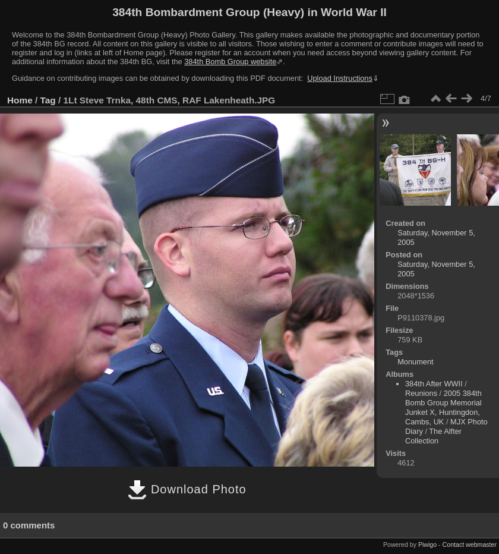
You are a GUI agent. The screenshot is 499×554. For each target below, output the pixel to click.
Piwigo (427, 544)
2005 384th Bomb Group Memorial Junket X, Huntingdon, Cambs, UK (443, 407)
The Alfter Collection (433, 436)
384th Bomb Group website (230, 61)
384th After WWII (434, 383)
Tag (48, 100)
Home (20, 100)
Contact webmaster (470, 544)
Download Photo (187, 489)
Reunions (421, 393)
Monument (415, 361)
